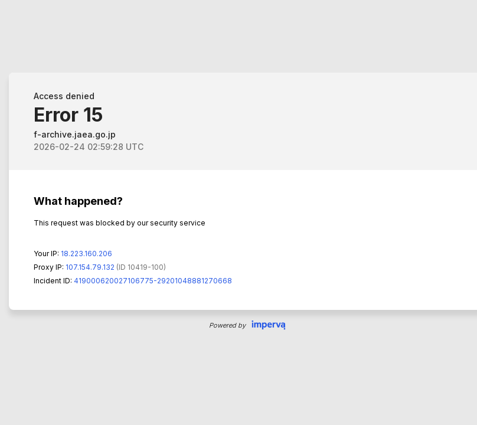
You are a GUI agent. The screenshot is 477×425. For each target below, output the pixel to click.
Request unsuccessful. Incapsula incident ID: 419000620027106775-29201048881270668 (238, 212)
